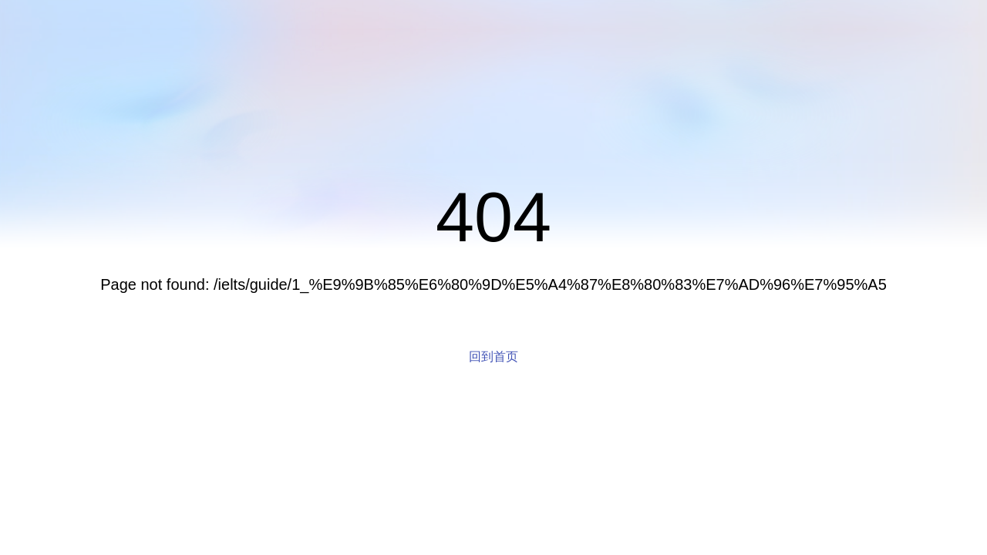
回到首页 (493, 356)
